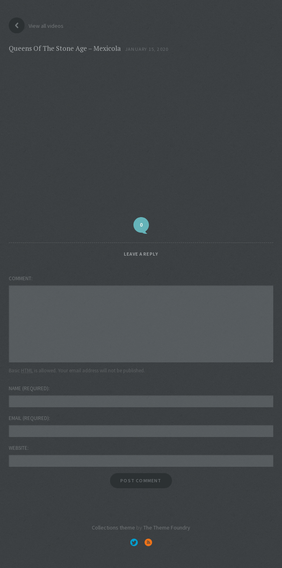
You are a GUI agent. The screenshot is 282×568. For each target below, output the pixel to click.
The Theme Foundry (166, 527)
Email (29, 418)
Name (28, 388)
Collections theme (113, 527)
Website (18, 448)
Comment (20, 278)
